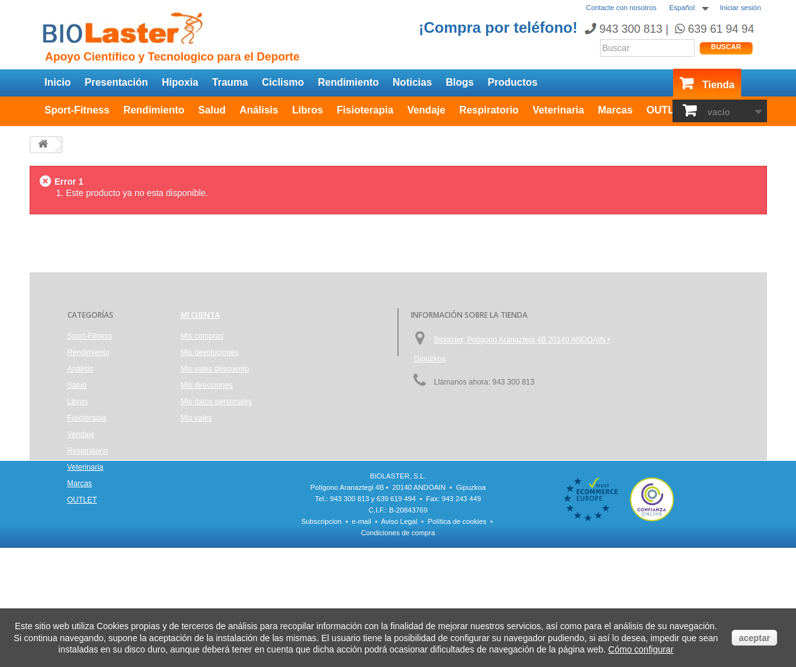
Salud (212, 110)
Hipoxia (180, 82)
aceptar (754, 638)
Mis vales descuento (215, 368)
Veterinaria (558, 110)
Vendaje (426, 110)
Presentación (115, 82)
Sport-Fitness (77, 110)
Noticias (412, 82)
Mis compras (202, 336)
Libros (307, 110)
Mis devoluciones (210, 352)
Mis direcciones (207, 385)
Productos (513, 82)
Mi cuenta (200, 315)
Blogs (459, 82)
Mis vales (196, 418)
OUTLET (667, 110)
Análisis (258, 110)
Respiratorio (489, 110)
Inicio (58, 82)
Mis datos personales (216, 401)
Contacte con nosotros (621, 7)
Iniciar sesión (740, 7)
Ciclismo (283, 82)
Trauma (230, 82)
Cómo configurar (641, 649)
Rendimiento (348, 82)
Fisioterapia (365, 110)
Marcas (615, 110)
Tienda (718, 84)
